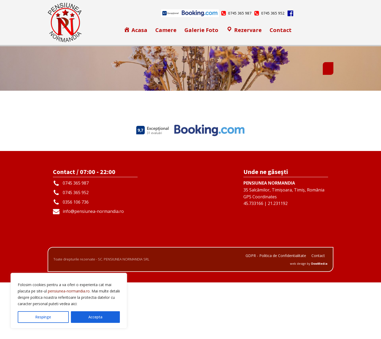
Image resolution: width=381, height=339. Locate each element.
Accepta (95, 316)
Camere (165, 30)
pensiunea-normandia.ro (69, 291)
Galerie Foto (201, 30)
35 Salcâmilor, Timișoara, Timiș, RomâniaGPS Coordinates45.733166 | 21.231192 (283, 250)
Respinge (43, 316)
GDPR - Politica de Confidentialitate (276, 312)
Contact (281, 30)
